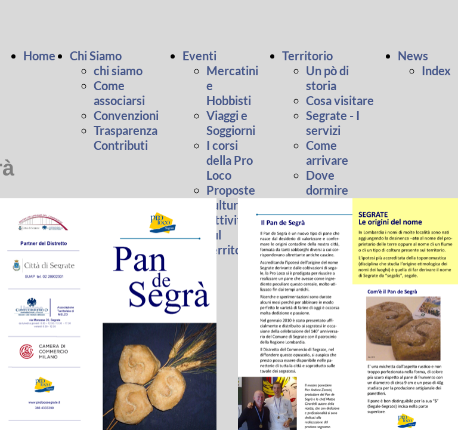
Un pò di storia (327, 78)
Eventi (199, 55)
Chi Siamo (96, 55)
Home (40, 55)
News (413, 55)
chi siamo (118, 70)
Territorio (307, 55)
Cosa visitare (340, 100)
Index (436, 70)
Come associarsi (119, 93)
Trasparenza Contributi (125, 137)
